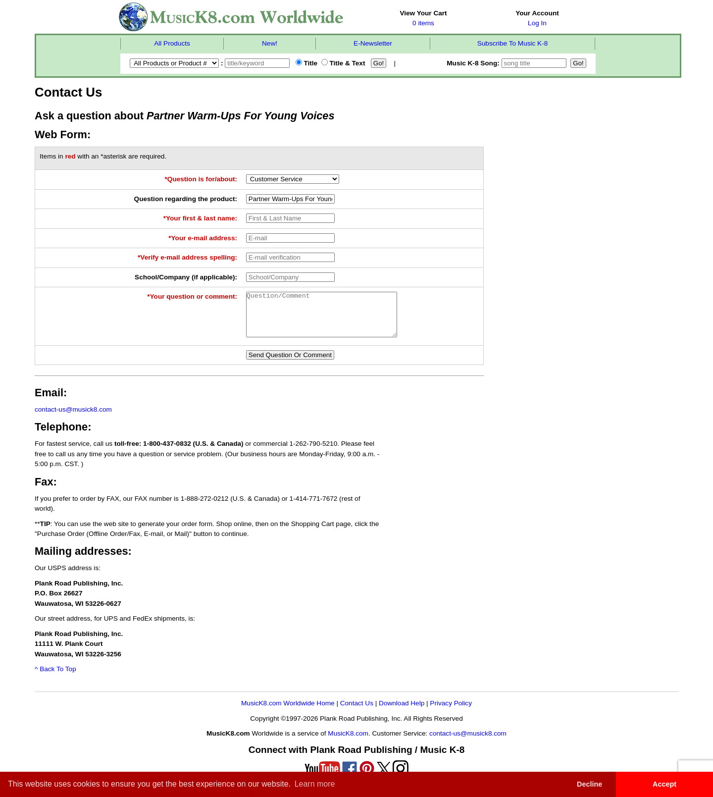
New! (269, 43)
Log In (537, 23)
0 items (423, 23)
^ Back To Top (55, 678)
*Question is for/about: (201, 179)
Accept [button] (664, 784)
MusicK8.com (348, 742)
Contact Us (356, 712)
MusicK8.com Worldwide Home (288, 712)
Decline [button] (589, 784)
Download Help (401, 712)
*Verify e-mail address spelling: (187, 257)
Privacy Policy (451, 712)
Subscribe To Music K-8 (512, 43)
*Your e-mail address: (202, 238)
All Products (172, 43)
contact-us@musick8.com (73, 418)
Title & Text (343, 63)
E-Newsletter (373, 43)
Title (306, 63)
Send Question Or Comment (290, 364)
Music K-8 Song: (507, 63)
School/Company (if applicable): (186, 277)
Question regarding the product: (185, 199)
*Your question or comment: (192, 296)
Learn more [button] (315, 784)
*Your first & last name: (200, 218)
